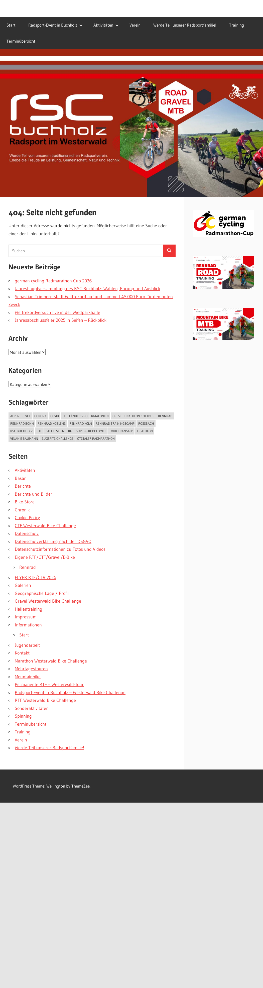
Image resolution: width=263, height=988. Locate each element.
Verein (135, 25)
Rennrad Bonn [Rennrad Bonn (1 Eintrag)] (22, 423)
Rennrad (27, 567)
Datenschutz (27, 533)
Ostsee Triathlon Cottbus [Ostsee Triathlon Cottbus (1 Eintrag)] (133, 416)
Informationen (28, 625)
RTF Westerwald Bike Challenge (45, 700)
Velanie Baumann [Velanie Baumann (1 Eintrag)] (24, 438)
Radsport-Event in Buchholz (55, 25)
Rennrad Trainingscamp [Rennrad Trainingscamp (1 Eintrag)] (115, 423)
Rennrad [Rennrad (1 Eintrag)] (165, 416)
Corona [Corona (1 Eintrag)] (40, 416)
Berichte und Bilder (33, 494)
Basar (20, 478)
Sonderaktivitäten (32, 708)
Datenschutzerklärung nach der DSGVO (53, 541)
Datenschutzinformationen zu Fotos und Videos (60, 549)
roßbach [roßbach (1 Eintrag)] (146, 423)
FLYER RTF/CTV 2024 (35, 577)
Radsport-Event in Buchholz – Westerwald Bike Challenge (70, 692)
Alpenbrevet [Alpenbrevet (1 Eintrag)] (20, 416)
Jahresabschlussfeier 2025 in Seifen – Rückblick (60, 320)
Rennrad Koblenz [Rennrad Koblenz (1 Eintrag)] (52, 423)
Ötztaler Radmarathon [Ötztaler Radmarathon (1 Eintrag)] (96, 438)
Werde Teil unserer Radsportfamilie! (184, 25)
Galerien (23, 585)
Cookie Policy (27, 517)
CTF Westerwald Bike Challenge (45, 525)
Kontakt (22, 653)
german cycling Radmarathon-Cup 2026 (53, 281)
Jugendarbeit (27, 645)
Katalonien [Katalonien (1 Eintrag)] (100, 416)
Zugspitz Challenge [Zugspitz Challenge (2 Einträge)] (57, 438)
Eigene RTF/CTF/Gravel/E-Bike (45, 557)
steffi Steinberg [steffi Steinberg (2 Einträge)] (59, 431)
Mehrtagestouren (31, 669)
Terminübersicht (21, 41)
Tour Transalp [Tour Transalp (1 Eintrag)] (121, 431)
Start (11, 25)
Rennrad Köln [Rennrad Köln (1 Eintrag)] (80, 423)
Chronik (22, 510)
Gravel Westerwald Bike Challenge (48, 601)
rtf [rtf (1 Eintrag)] (39, 431)
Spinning (23, 716)
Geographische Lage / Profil (42, 593)
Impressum (26, 617)
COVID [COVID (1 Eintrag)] (54, 416)
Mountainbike (28, 677)
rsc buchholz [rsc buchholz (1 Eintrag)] (21, 431)
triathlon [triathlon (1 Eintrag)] (145, 431)
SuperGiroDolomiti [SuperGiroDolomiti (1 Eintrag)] (90, 431)
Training (236, 25)
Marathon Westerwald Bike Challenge (51, 661)
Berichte (23, 486)
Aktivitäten (106, 25)
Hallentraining (28, 609)
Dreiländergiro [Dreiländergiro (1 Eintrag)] (75, 416)
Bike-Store (25, 502)
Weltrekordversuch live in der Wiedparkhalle (57, 312)
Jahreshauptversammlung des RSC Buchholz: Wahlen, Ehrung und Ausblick (87, 288)
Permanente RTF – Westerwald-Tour (49, 684)
